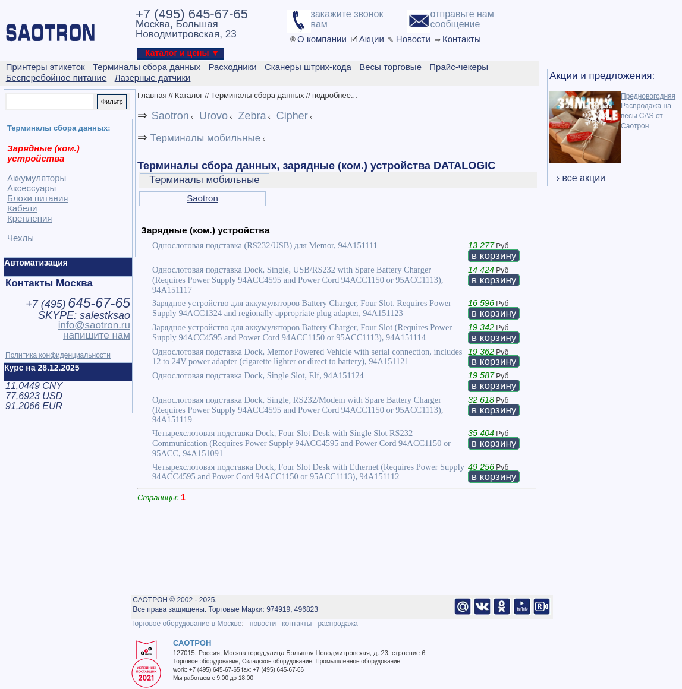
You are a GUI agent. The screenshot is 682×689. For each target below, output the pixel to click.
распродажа (337, 624)
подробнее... (334, 95)
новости (263, 624)
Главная (151, 95)
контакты (297, 624)
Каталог (189, 95)
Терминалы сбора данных (257, 95)
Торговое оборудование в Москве (186, 624)
